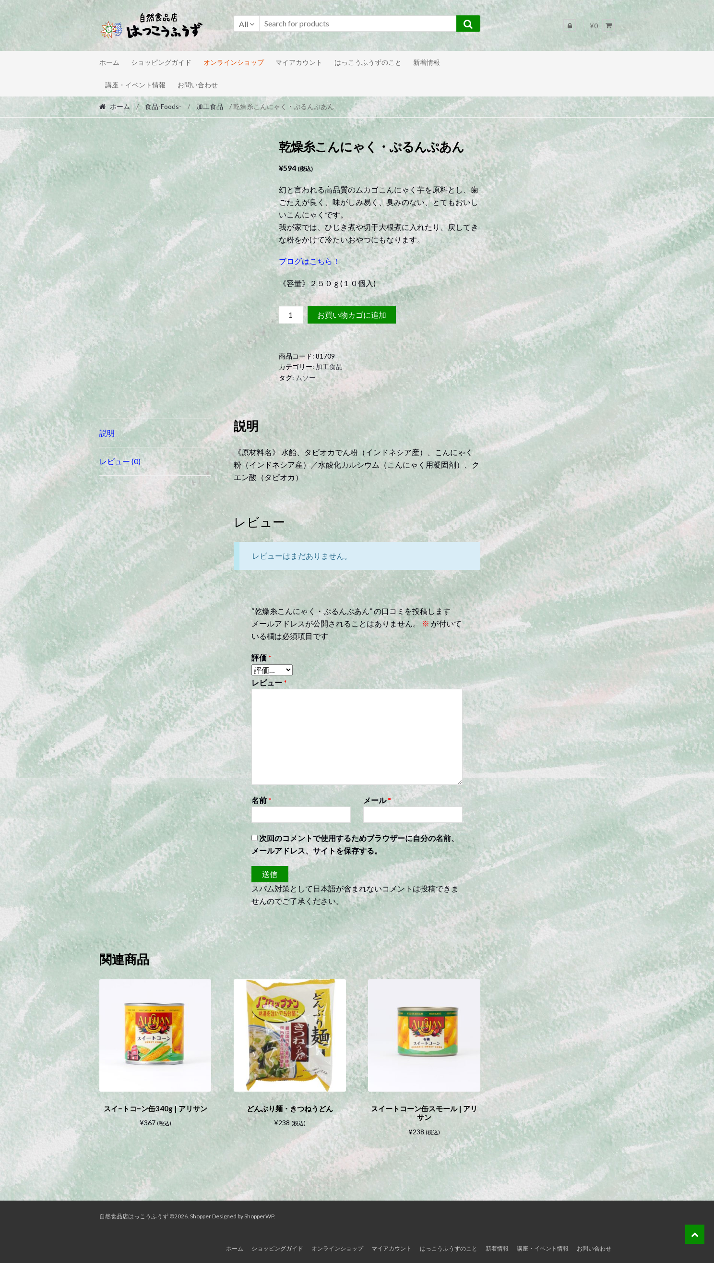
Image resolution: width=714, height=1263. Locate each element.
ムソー (306, 377)
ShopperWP (259, 1214)
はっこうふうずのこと (368, 62)
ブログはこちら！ (309, 260)
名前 (261, 800)
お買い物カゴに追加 (351, 314)
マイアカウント (298, 62)
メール (377, 800)
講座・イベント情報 (135, 85)
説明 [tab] (107, 432)
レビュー (269, 682)
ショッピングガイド (161, 62)
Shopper (200, 1214)
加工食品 (209, 106)
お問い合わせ (198, 85)
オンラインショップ (233, 62)
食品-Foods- (163, 106)
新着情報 (426, 62)
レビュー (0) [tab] (120, 461)
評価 (261, 657)
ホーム (109, 62)
